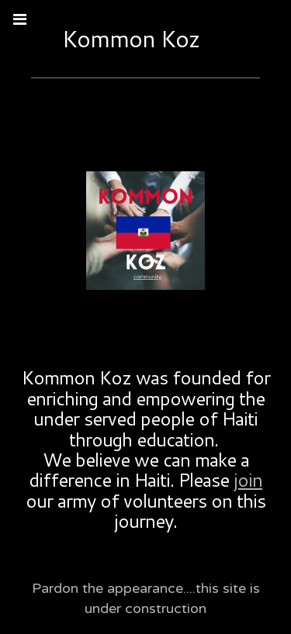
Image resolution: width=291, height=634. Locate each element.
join (248, 480)
